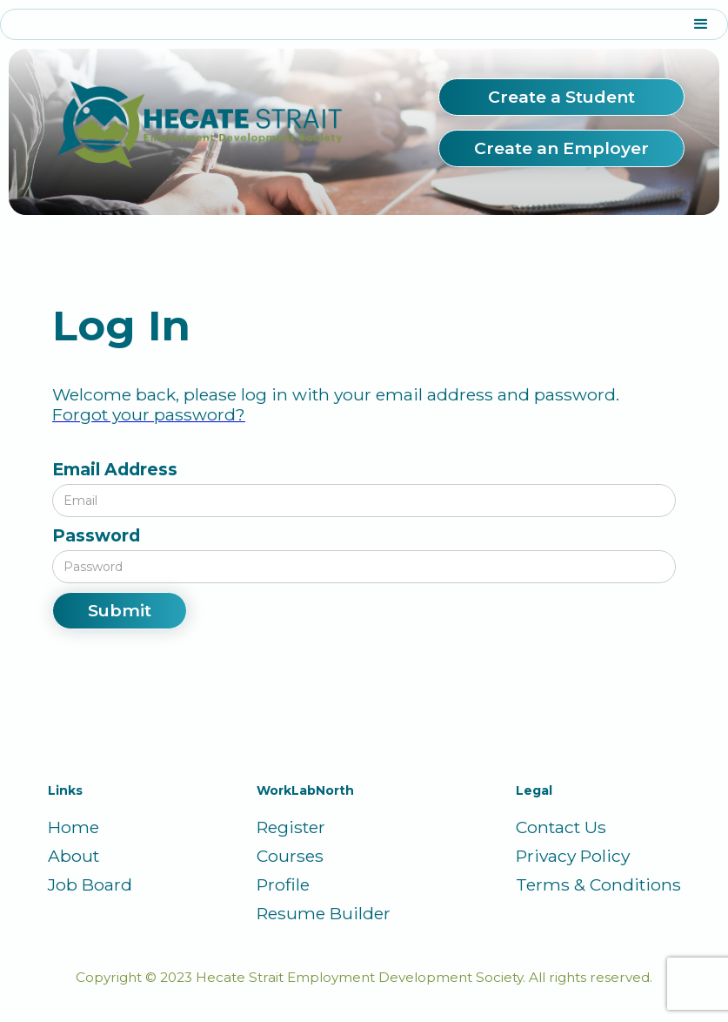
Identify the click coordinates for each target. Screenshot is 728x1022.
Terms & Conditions (598, 885)
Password (96, 536)
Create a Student (561, 96)
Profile (283, 885)
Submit (119, 610)
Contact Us (561, 827)
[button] (364, 24)
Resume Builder (324, 914)
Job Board (90, 885)
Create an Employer (561, 148)
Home (73, 827)
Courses (290, 856)
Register (291, 827)
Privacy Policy (573, 856)
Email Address (114, 470)
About (73, 856)
